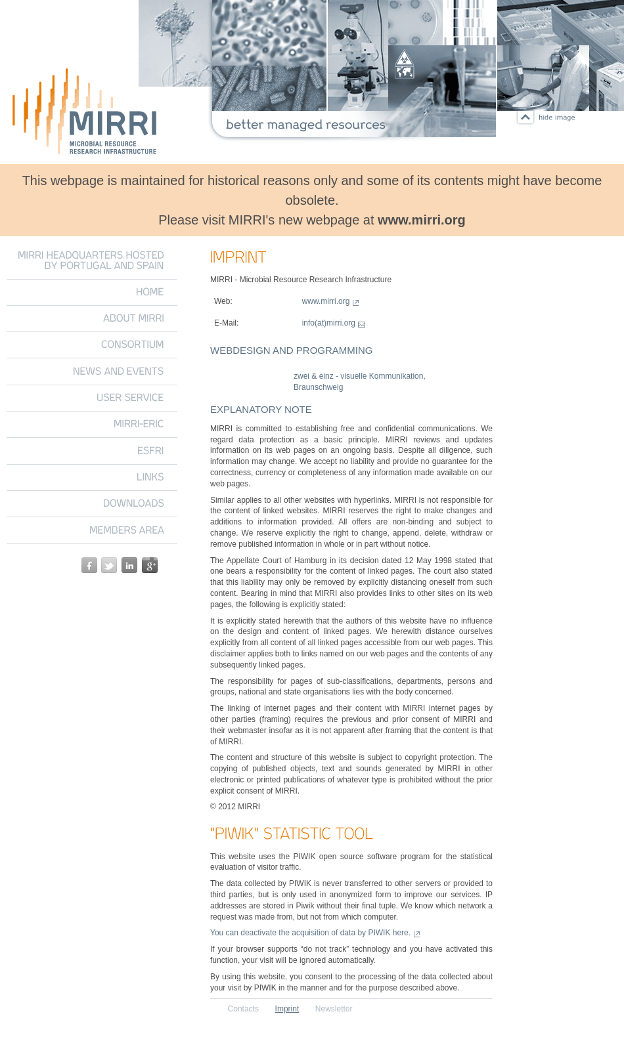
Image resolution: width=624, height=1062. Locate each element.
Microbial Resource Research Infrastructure (85, 113)
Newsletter (334, 1008)
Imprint (287, 1008)
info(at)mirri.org (328, 323)
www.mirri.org (422, 220)
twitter (109, 565)
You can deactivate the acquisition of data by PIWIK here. (310, 932)
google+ (150, 565)
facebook (89, 565)
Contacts (243, 1008)
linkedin (129, 565)
